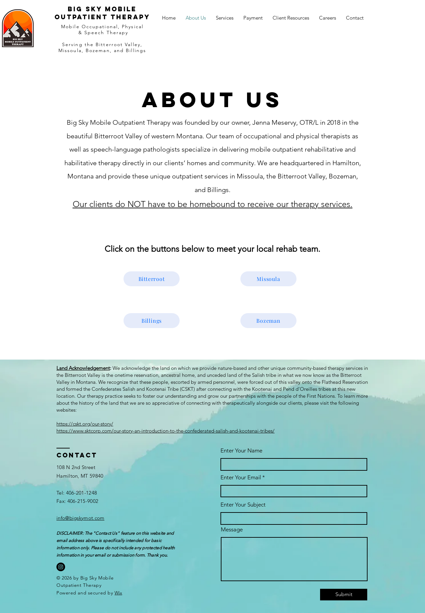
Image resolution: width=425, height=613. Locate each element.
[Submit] (343, 594)
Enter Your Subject (243, 505)
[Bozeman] (268, 320)
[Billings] (152, 320)
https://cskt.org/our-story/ (84, 424)
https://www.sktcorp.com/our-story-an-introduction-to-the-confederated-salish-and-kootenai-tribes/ (165, 431)
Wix (118, 593)
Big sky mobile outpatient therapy (102, 13)
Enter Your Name (241, 450)
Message (232, 529)
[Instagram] (60, 567)
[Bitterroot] (152, 278)
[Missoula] (268, 278)
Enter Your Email (240, 477)
